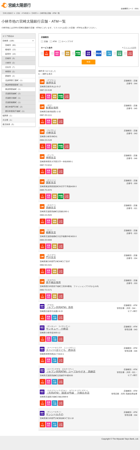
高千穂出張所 (53, 282)
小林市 (10, 63)
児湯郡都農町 (13, 102)
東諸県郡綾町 (13, 89)
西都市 (10, 76)
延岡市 (11, 54)
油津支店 (51, 82)
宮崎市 (11, 45)
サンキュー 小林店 (57, 328)
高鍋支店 (51, 207)
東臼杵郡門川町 (14, 107)
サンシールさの (54, 414)
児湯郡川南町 (13, 98)
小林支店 (51, 132)
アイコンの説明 (130, 48)
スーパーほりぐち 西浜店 (61, 350)
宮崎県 (34, 13)
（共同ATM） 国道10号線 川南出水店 (67, 393)
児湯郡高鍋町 (13, 93)
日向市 (10, 67)
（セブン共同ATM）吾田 (59, 307)
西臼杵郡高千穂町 (15, 111)
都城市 (11, 49)
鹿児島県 (8, 124)
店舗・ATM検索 (22, 13)
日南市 (10, 58)
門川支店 (51, 257)
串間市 (10, 71)
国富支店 (51, 182)
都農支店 (51, 232)
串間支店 (51, 157)
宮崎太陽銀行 (8, 13)
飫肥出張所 (52, 107)
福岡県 (7, 115)
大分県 (7, 120)
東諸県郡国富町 (14, 85)
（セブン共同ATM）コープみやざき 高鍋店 (70, 371)
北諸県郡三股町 (14, 80)
